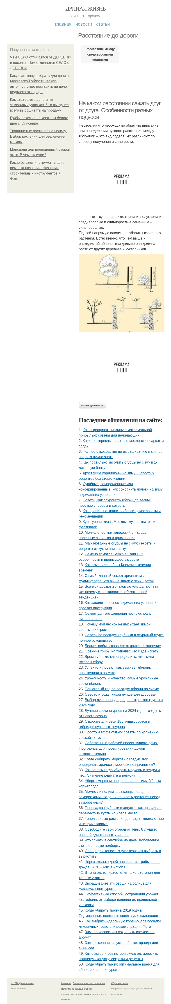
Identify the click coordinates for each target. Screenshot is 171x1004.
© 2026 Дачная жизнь (22, 983)
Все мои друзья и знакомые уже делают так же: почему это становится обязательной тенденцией (118, 592)
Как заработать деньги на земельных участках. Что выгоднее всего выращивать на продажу (39, 105)
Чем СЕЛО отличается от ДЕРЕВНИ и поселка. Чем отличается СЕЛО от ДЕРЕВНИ (40, 62)
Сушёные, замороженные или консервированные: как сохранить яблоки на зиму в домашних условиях (121, 489)
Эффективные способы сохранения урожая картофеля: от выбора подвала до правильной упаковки (118, 899)
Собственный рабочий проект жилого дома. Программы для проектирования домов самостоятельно (118, 748)
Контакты (66, 983)
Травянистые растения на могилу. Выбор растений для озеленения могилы (38, 136)
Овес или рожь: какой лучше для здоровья (120, 694)
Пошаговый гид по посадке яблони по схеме (122, 689)
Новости (83, 24)
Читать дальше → (92, 405)
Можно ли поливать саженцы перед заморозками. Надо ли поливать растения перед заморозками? (119, 797)
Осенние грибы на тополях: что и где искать (121, 651)
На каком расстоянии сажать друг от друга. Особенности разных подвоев (120, 110)
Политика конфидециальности (77, 989)
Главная (63, 24)
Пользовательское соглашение (89, 983)
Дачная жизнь (85, 8)
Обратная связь (119, 983)
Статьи (103, 24)
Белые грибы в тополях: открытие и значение (123, 646)
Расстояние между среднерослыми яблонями (100, 54)
